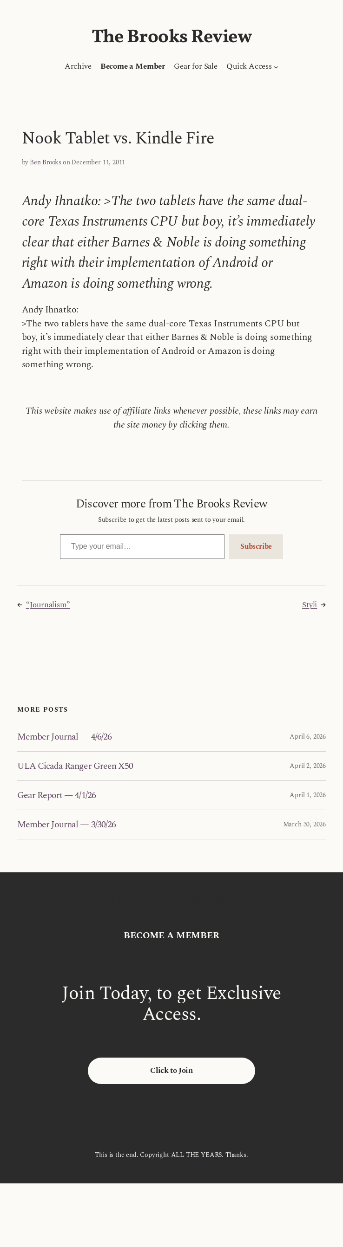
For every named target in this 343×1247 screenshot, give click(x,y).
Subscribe (256, 546)
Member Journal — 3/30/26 (66, 824)
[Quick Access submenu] (276, 66)
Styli (309, 605)
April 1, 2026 (308, 795)
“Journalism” (48, 605)
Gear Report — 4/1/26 (56, 795)
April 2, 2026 (308, 766)
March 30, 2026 (304, 824)
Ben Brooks (45, 162)
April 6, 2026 (308, 736)
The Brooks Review (172, 38)
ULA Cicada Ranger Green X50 (75, 766)
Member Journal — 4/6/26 (64, 737)
